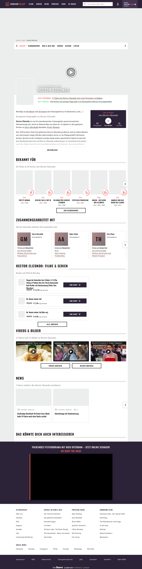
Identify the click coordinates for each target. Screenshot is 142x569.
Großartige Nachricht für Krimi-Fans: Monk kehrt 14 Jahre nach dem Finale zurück (33, 415)
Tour (17, 533)
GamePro (107, 559)
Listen (76, 46)
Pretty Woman (53, 127)
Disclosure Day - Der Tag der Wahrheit (113, 514)
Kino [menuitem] (64, 4)
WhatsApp (78, 549)
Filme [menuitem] (31, 4)
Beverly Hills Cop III (43, 200)
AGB (33, 559)
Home (18, 40)
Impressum (20, 559)
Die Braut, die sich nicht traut (26, 253)
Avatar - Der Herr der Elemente (99, 201)
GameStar (93, 559)
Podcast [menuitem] (55, 4)
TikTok (55, 549)
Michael (103, 529)
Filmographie (34, 46)
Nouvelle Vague (50, 522)
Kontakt (19, 529)
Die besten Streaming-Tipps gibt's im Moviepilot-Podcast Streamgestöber (81, 101)
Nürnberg (103, 518)
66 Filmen (30, 111)
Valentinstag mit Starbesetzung (67, 413)
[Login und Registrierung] (118, 4)
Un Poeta (47, 525)
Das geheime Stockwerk (53, 518)
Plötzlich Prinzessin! (80, 200)
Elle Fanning (76, 533)
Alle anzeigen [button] (52, 324)
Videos (60, 46)
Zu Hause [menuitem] (72, 4)
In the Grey (104, 525)
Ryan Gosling (77, 514)
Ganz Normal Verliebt (24, 251)
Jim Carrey (76, 537)
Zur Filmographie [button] (71, 210)
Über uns (19, 514)
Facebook (19, 549)
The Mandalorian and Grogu (110, 522)
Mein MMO (122, 559)
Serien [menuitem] (39, 4)
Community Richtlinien (24, 537)
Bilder (68, 46)
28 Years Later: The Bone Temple (56, 529)
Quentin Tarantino (79, 525)
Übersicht (21, 46)
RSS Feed (90, 549)
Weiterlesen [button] (52, 150)
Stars (23, 40)
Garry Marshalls (31, 127)
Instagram (44, 549)
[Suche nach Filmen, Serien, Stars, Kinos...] (98, 4)
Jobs (81, 559)
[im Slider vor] (125, 184)
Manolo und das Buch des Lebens (117, 201)
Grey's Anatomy (60, 253)
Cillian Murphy (77, 529)
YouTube (31, 549)
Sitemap (19, 518)
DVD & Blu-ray (48, 46)
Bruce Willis (76, 522)
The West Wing (60, 256)
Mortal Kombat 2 (106, 533)
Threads (66, 549)
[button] (97, 124)
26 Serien (43, 111)
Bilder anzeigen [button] (86, 366)
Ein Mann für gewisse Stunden (61, 201)
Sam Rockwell (77, 518)
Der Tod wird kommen (52, 514)
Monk (57, 251)
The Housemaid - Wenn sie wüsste (57, 533)
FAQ (17, 522)
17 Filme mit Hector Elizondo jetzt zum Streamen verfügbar (77, 98)
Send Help (48, 537)
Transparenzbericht (65, 559)
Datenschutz (46, 559)
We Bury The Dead (71, 451)
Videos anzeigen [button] (55, 366)
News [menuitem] (46, 4)
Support (19, 525)
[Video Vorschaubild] (33, 351)
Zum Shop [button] (75, 285)
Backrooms (104, 537)
